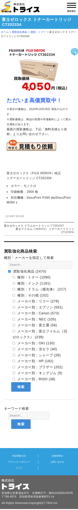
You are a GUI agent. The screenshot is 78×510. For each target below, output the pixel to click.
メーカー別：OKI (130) (34, 343)
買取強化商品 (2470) (27, 271)
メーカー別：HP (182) (33, 361)
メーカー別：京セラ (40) (35, 349)
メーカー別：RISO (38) (34, 379)
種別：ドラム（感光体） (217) (39, 289)
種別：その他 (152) (31, 295)
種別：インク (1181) (32, 283)
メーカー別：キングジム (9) (37, 373)
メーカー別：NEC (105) (34, 319)
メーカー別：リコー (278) (36, 301)
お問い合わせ (57, 462)
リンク (19, 468)
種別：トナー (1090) (32, 277)
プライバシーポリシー (19, 462)
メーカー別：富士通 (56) (35, 325)
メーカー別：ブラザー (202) (38, 367)
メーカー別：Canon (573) (36, 313)
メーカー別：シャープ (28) (37, 355)
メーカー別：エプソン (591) (38, 307)
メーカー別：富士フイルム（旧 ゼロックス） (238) (40, 334)
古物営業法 (57, 456)
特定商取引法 (19, 456)
